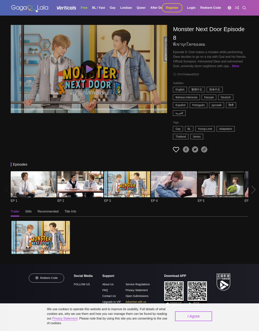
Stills (28, 211)
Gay (113, 7)
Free (84, 7)
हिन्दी (231, 105)
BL (189, 128)
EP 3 (107, 200)
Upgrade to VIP (111, 301)
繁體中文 (196, 89)
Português (198, 105)
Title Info (70, 211)
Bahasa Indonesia (186, 97)
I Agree (193, 316)
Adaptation (225, 128)
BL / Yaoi (98, 7)
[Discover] (237, 7)
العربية (179, 113)
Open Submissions (137, 296)
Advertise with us (136, 301)
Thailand (180, 136)
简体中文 (214, 89)
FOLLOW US (82, 284)
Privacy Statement (137, 290)
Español (180, 105)
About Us (108, 284)
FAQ (105, 290)
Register (172, 7)
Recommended (48, 211)
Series (197, 136)
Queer (141, 7)
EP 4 (154, 200)
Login (191, 7)
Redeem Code (210, 7)
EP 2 (60, 200)
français (209, 97)
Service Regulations (138, 284)
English (179, 89)
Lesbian (126, 7)
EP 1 (14, 200)
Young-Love (205, 128)
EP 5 (201, 200)
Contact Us (109, 296)
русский (216, 105)
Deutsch (226, 97)
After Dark (157, 7)
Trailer (15, 211)
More (235, 66)
